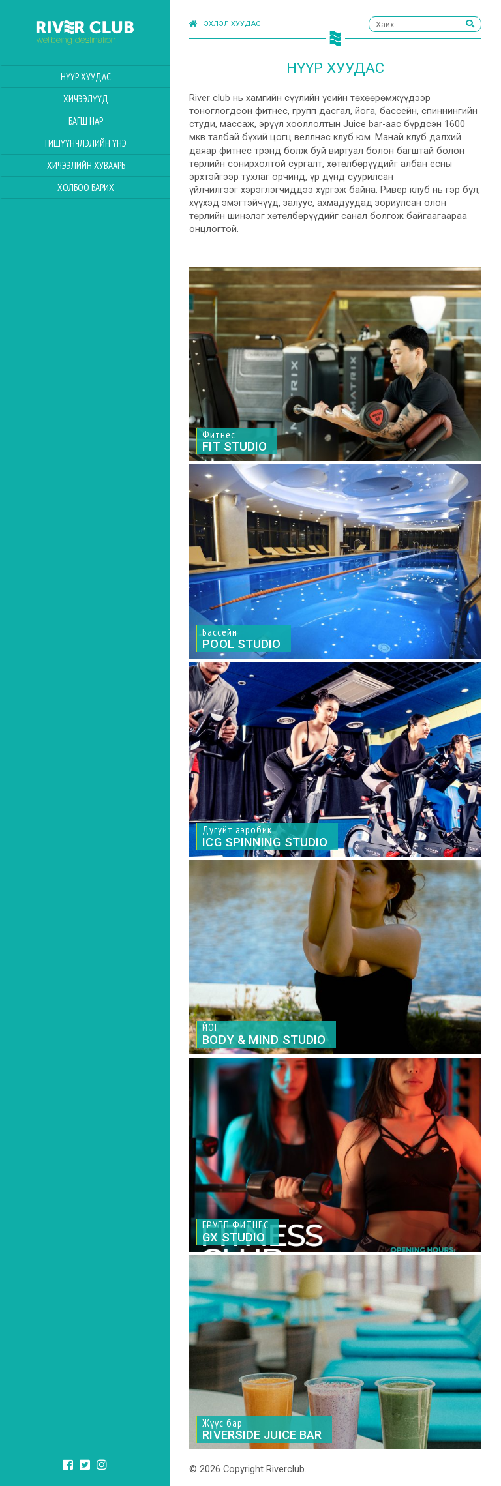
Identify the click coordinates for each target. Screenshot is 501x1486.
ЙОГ (264, 1034)
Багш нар (85, 121)
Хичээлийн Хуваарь (86, 165)
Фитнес (234, 441)
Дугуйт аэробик (264, 836)
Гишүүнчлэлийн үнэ (86, 143)
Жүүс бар (262, 1429)
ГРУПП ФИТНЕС (235, 1232)
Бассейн (241, 638)
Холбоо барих (85, 187)
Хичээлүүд (85, 99)
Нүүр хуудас (86, 76)
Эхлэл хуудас (224, 24)
